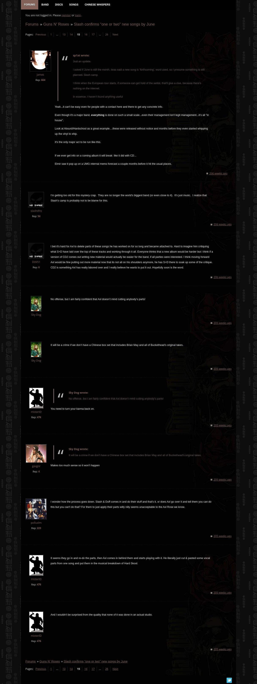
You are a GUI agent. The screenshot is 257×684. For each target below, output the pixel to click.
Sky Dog (36, 315)
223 (39, 528)
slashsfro (36, 211)
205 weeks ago (223, 323)
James (40, 75)
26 (106, 35)
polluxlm (36, 523)
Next (115, 35)
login (78, 16)
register (66, 16)
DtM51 (36, 262)
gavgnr (36, 466)
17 (92, 35)
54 (38, 216)
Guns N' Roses (56, 24)
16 (85, 35)
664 (43, 80)
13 (63, 35)
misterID (36, 412)
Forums (31, 24)
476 (39, 417)
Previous (40, 35)
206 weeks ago (219, 174)
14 (71, 35)
